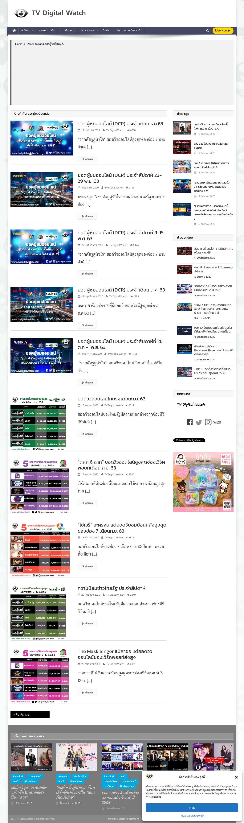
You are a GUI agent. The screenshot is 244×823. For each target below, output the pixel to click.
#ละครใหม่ (18, 776)
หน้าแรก (25, 30)
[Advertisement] (122, 75)
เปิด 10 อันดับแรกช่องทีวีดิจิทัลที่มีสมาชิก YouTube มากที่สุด (213, 329)
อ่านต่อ (87, 158)
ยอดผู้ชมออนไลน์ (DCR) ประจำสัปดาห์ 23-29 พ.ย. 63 (120, 178)
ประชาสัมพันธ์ (110, 781)
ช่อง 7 (15, 781)
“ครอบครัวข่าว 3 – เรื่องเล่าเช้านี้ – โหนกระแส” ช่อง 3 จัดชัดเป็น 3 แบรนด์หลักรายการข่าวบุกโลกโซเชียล (213, 212)
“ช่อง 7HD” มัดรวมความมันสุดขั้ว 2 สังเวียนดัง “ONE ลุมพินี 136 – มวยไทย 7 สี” (212, 187)
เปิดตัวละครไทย (127, 786)
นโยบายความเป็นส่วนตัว (193, 815)
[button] (236, 777)
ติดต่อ (106, 30)
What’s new (87, 30)
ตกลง (192, 807)
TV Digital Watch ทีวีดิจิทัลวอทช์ (123, 819)
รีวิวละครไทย (30, 781)
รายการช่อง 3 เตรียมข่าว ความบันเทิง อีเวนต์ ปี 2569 (213, 288)
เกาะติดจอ (66, 30)
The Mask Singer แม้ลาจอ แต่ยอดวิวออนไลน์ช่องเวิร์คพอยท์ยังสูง (115, 654)
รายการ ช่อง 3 (129, 781)
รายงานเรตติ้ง (47, 30)
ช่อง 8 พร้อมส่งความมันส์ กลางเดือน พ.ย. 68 (213, 250)
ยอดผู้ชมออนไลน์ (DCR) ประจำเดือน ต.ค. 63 (121, 289)
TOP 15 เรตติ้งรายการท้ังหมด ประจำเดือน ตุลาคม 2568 (212, 371)
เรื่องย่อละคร (76, 781)
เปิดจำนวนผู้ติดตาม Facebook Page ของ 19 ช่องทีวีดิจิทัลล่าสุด (214, 350)
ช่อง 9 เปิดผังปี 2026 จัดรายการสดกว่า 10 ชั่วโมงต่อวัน (211, 165)
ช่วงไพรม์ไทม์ (35, 776)
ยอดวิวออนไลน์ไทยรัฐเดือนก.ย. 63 (111, 398)
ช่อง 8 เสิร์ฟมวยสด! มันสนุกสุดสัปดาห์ (211, 146)
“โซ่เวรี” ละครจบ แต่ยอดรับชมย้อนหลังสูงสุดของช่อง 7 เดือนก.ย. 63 (122, 527)
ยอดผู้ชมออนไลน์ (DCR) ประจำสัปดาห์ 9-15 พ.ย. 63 (121, 235)
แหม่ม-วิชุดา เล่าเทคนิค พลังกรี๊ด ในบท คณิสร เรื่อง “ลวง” (211, 126)
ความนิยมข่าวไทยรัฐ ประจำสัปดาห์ (111, 588)
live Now (222, 30)
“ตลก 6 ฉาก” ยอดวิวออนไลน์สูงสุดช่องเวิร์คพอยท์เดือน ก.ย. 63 (121, 464)
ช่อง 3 (122, 776)
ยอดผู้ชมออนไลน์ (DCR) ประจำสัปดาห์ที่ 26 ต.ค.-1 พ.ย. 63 (120, 344)
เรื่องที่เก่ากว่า (22, 714)
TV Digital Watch (115, 130)
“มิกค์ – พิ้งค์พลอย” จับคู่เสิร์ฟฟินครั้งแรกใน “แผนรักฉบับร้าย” (75, 792)
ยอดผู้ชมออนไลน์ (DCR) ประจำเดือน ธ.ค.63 (120, 123)
